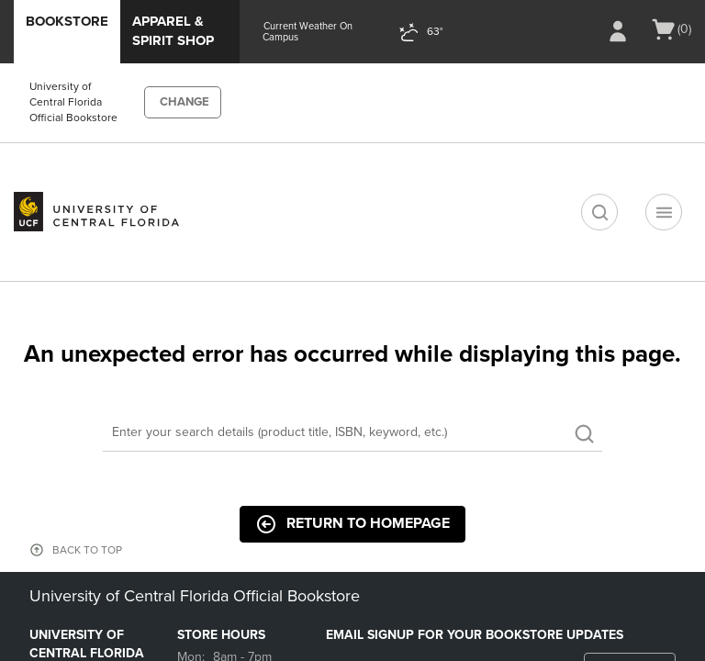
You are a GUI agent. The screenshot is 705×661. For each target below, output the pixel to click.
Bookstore (67, 21)
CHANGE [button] (184, 102)
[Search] (352, 433)
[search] (599, 212)
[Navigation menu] (663, 212)
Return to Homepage (352, 524)
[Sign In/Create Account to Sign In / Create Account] (618, 31)
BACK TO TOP (87, 549)
